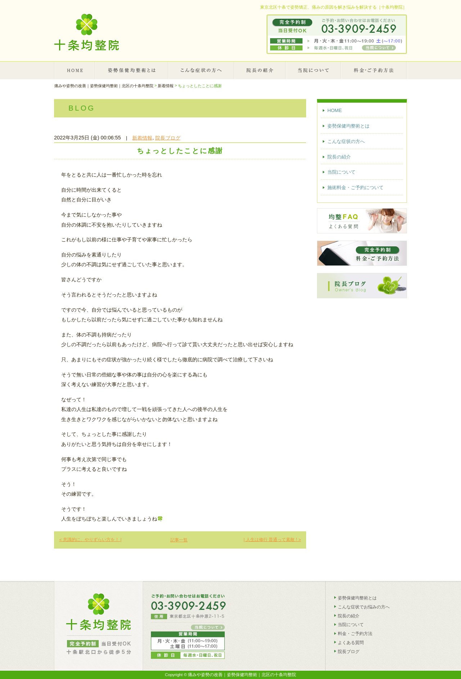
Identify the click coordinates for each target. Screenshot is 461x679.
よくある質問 (351, 642)
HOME (74, 70)
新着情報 (142, 137)
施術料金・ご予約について (374, 70)
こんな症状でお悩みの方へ (364, 606)
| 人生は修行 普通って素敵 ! (272, 539)
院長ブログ (167, 137)
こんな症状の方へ (201, 70)
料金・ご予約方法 (355, 633)
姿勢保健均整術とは (132, 70)
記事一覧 (179, 539)
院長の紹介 (260, 70)
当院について (313, 70)
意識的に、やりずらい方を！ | (90, 539)
